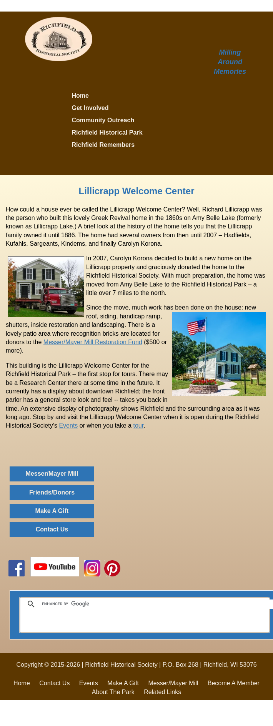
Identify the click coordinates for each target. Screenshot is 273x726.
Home (80, 95)
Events (68, 425)
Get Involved (90, 108)
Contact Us (52, 529)
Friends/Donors (52, 492)
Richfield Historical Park (107, 132)
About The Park (113, 692)
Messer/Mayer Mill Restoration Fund (92, 342)
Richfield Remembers (103, 145)
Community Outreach (103, 120)
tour (138, 425)
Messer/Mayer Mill (52, 473)
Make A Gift (52, 511)
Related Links (162, 692)
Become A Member (234, 683)
